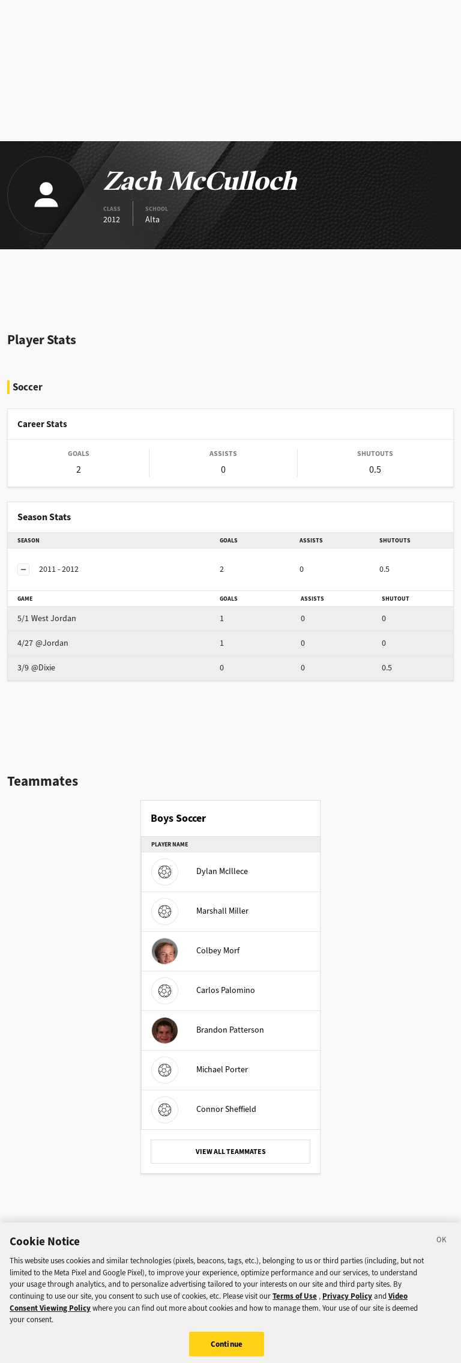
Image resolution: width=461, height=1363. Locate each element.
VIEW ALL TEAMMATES (231, 1151)
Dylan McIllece (199, 871)
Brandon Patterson (207, 1030)
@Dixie (36, 667)
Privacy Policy (347, 1303)
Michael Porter (199, 1069)
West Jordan (46, 618)
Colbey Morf (195, 950)
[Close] (442, 1248)
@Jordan (42, 643)
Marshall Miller (200, 911)
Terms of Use (295, 1303)
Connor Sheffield (203, 1109)
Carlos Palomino (203, 990)
